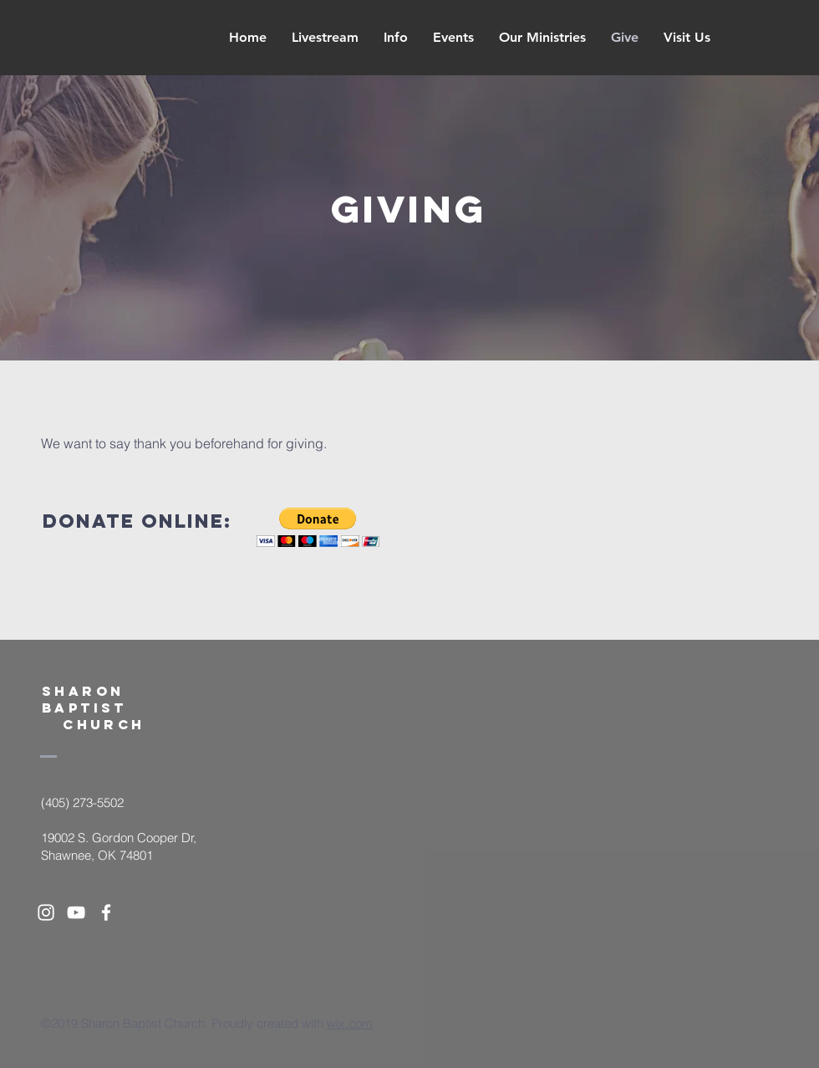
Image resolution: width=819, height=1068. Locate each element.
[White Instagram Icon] (46, 912)
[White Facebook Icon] (106, 912)
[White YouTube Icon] (76, 912)
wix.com (350, 1023)
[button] (318, 527)
